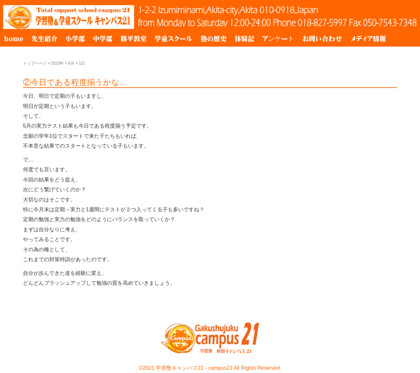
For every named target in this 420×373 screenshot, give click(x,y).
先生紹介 (44, 38)
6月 (71, 63)
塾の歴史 (213, 38)
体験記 (244, 38)
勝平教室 (133, 38)
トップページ (35, 63)
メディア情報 (368, 38)
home (13, 38)
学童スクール (174, 38)
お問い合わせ (322, 38)
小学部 (75, 38)
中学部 (103, 38)
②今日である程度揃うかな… (75, 82)
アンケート (278, 38)
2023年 (57, 63)
